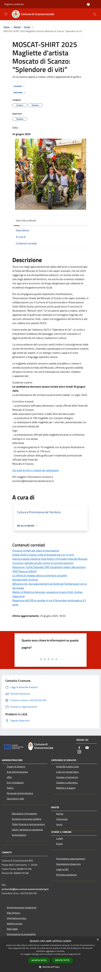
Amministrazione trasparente (21, 907)
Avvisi (27, 27)
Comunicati (62, 819)
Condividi (19, 86)
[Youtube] (87, 748)
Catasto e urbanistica (67, 782)
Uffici (9, 777)
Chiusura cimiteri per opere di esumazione (35, 551)
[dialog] (50, 954)
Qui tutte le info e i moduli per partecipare (35, 470)
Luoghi (59, 838)
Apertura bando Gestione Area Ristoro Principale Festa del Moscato (50, 559)
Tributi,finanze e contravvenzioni (28, 824)
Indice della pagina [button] (26, 220)
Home (6, 27)
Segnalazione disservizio (68, 864)
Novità (17, 27)
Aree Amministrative (17, 772)
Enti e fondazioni (15, 782)
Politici (10, 788)
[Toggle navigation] (6, 14)
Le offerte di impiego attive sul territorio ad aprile (39, 575)
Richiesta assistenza (66, 874)
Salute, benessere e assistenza (27, 829)
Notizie (59, 813)
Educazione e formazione (24, 813)
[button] (50, 966)
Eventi (59, 843)
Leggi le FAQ (62, 869)
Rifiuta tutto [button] (62, 960)
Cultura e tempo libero (67, 772)
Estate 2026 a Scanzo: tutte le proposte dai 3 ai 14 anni (43, 555)
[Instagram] (79, 752)
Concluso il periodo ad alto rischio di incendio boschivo (43, 563)
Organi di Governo (16, 766)
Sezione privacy (15, 923)
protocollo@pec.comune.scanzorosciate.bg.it (25, 889)
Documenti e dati (15, 798)
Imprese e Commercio (67, 777)
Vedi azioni (20, 92)
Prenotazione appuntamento (70, 858)
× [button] (98, 940)
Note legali (12, 929)
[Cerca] (95, 14)
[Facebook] (79, 748)
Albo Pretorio (13, 913)
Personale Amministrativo (20, 793)
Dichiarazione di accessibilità (21, 934)
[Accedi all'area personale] (88, 4)
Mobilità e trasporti (65, 788)
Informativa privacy (16, 918)
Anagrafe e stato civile (67, 766)
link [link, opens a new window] (79, 954)
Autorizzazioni (19, 835)
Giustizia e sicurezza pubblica (26, 819)
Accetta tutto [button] (39, 960)
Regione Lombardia (14, 4)
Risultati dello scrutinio (25, 580)
